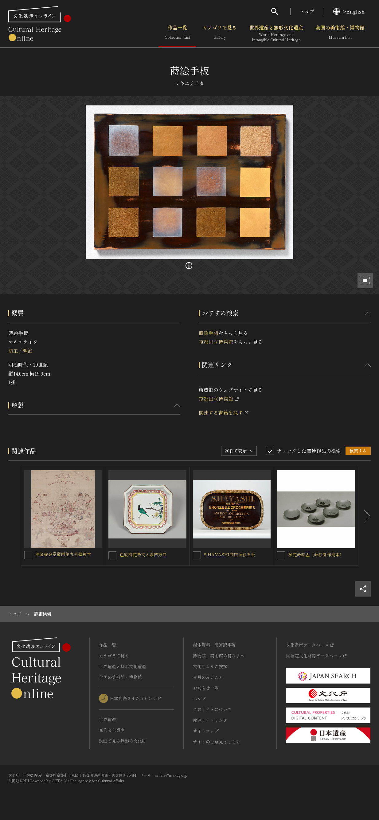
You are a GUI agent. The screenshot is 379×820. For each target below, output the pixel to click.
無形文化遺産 (112, 730)
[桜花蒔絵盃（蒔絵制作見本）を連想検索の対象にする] (281, 555)
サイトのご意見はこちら (216, 742)
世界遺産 (107, 719)
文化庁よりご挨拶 (210, 666)
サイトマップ (206, 731)
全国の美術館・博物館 (340, 33)
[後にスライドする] (364, 516)
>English (349, 11)
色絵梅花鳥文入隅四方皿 (143, 554)
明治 (28, 350)
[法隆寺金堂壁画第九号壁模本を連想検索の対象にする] (28, 555)
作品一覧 (177, 33)
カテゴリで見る (219, 33)
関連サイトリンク (210, 720)
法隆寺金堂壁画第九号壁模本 (63, 554)
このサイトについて (212, 709)
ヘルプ (307, 11)
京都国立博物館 (216, 341)
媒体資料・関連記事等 (214, 645)
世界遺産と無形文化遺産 (276, 33)
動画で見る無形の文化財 (122, 741)
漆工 (13, 350)
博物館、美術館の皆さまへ (218, 655)
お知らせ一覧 (206, 688)
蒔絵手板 (208, 333)
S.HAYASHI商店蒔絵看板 (229, 554)
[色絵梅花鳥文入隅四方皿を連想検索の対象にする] (112, 555)
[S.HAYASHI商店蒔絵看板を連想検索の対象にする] (197, 555)
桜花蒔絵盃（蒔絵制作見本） (316, 554)
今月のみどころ (208, 677)
